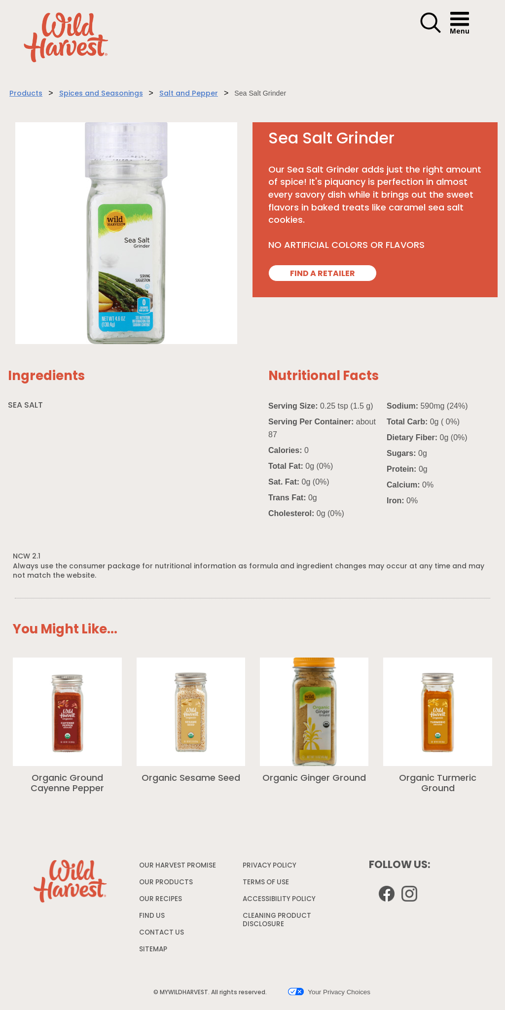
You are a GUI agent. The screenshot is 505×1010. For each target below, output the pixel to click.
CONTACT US (161, 933)
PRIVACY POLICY (271, 868)
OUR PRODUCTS (166, 882)
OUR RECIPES (160, 899)
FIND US (152, 916)
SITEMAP (153, 949)
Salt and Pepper (188, 94)
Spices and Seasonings (101, 94)
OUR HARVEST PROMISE (177, 866)
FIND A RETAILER (322, 274)
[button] (430, 31)
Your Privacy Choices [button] (329, 992)
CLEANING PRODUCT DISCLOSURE (277, 922)
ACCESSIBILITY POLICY (280, 901)
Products (25, 94)
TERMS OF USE (267, 884)
